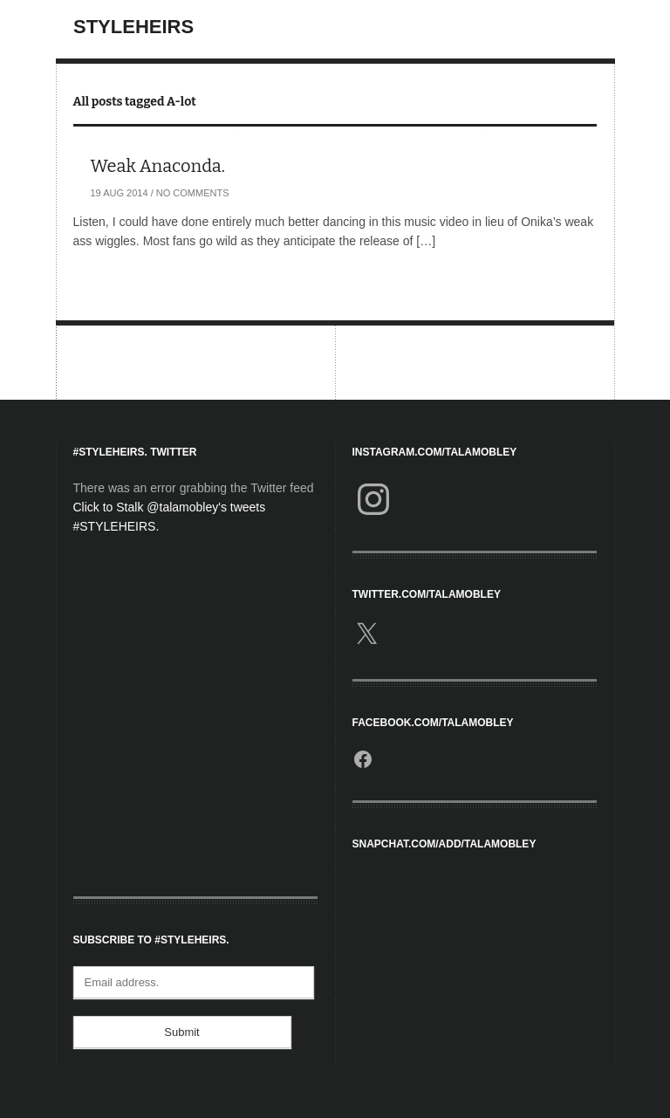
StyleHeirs (133, 27)
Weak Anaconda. (158, 165)
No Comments (192, 193)
